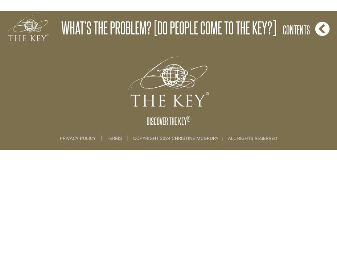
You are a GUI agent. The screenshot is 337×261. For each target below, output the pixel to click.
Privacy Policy (78, 138)
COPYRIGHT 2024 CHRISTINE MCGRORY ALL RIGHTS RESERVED (205, 138)
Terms (114, 138)
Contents (306, 28)
